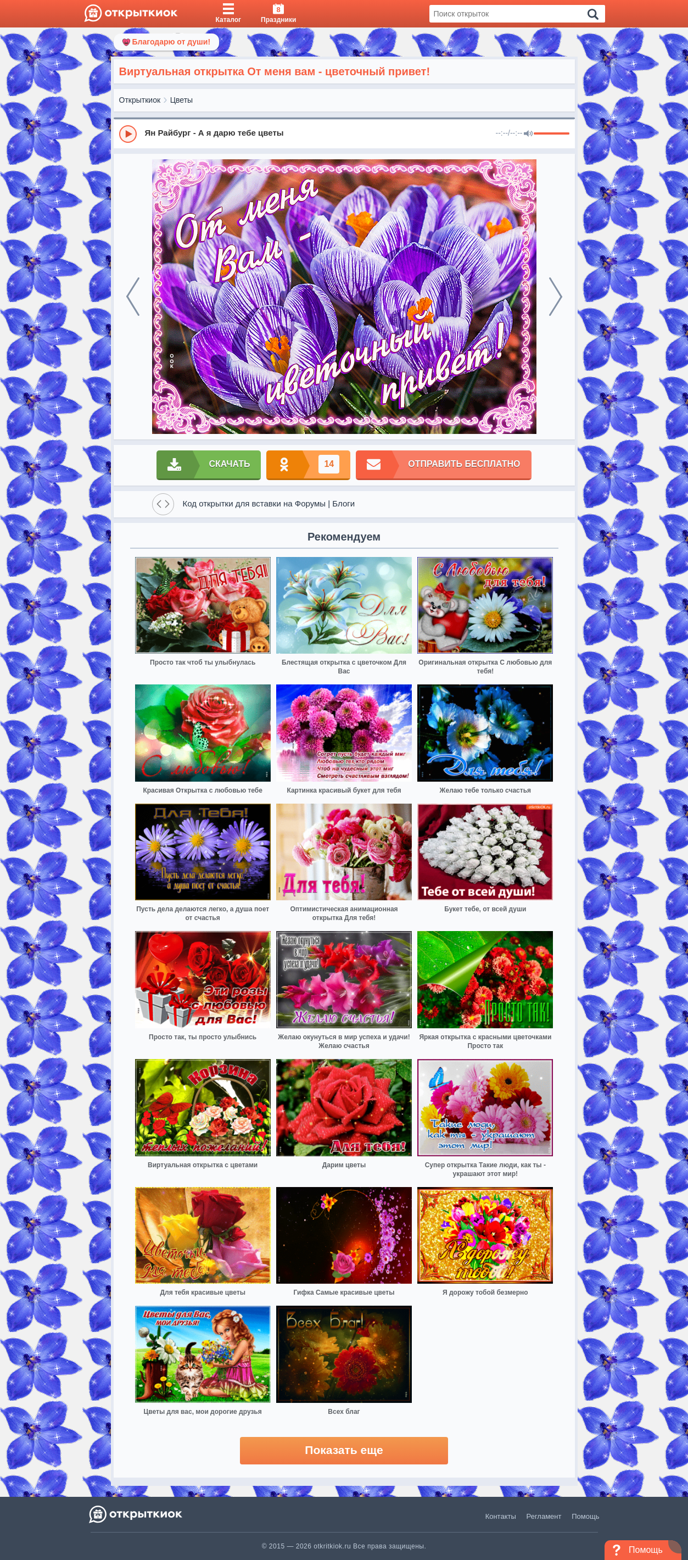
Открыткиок (140, 100)
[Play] (128, 134)
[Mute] (528, 134)
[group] (344, 133)
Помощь (585, 1516)
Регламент (544, 1516)
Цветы (181, 100)
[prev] (132, 296)
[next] (555, 296)
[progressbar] (551, 134)
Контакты (500, 1516)
